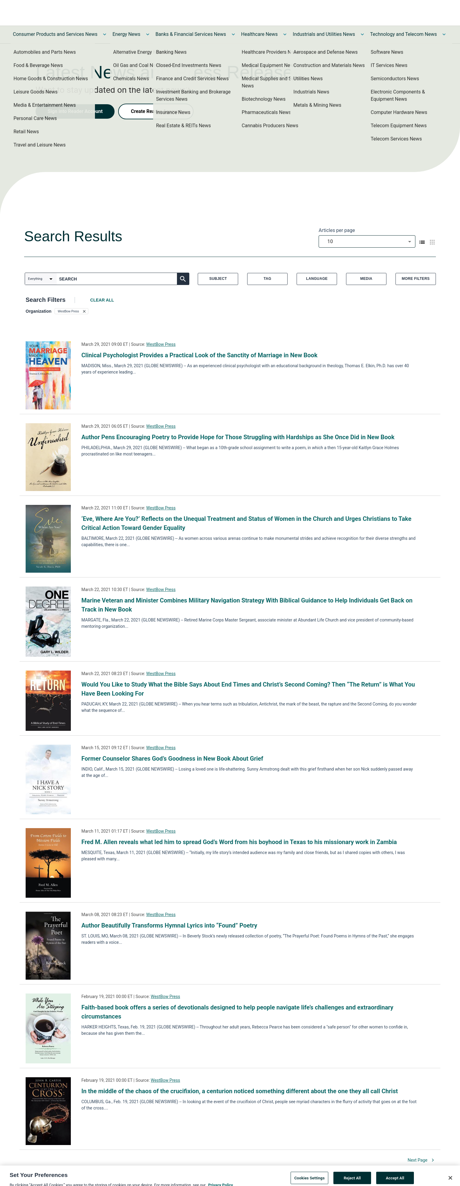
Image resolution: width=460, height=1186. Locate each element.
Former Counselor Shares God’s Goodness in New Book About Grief (172, 758)
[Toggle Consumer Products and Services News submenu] (105, 34)
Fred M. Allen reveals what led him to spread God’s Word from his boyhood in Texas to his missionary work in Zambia (239, 842)
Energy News (126, 34)
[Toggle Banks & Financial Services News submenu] (233, 34)
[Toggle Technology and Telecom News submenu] (444, 34)
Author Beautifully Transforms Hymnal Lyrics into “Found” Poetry (169, 925)
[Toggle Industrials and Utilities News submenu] (362, 34)
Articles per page (337, 230)
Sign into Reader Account (75, 111)
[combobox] (367, 241)
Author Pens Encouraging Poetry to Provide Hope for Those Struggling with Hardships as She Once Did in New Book (238, 437)
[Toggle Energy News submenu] (148, 34)
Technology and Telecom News (403, 34)
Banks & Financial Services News (191, 34)
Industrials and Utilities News (324, 34)
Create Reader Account (156, 111)
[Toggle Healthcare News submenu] (285, 34)
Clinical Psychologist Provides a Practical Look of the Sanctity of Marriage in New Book (199, 355)
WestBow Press (160, 344)
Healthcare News (259, 34)
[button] (71, 311)
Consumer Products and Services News (55, 34)
